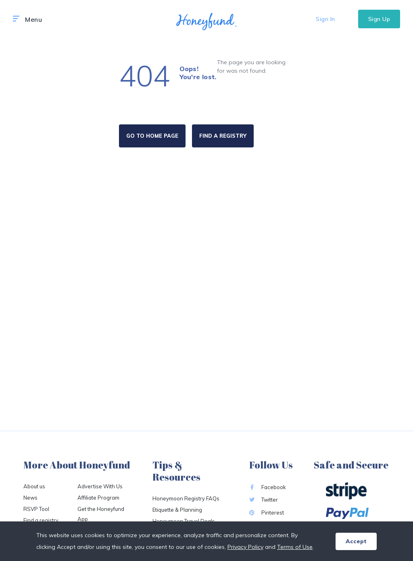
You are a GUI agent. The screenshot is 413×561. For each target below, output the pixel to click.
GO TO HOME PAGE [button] (152, 135)
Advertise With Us (100, 486)
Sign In (325, 19)
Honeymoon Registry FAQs (185, 498)
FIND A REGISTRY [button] (222, 135)
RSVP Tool (36, 509)
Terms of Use (295, 546)
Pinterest (266, 512)
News (30, 497)
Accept (356, 541)
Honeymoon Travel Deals (183, 521)
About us (34, 486)
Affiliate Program (98, 497)
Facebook (267, 487)
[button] (16, 19)
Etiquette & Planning (177, 509)
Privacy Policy (245, 546)
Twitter (263, 499)
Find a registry (40, 520)
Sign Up (379, 19)
